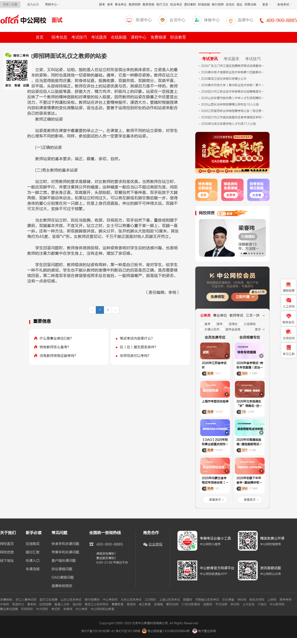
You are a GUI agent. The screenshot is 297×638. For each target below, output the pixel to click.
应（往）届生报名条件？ (139, 347)
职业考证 (176, 4)
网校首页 (7, 544)
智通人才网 (61, 604)
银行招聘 (218, 4)
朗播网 (187, 599)
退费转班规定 (61, 586)
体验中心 (212, 20)
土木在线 (248, 604)
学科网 (241, 599)
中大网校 (42, 609)
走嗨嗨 (158, 604)
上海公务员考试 (169, 599)
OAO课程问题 (62, 577)
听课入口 (33, 561)
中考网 (4, 604)
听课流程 (33, 569)
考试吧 (55, 609)
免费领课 (158, 37)
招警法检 (250, 4)
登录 (6, 4)
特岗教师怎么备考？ (55, 347)
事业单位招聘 (9, 609)
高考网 (31, 604)
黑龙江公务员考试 (96, 604)
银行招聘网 (92, 599)
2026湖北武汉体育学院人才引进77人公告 (228, 123)
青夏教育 (118, 604)
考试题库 (99, 37)
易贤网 (131, 604)
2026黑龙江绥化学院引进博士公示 (224, 78)
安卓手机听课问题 (65, 544)
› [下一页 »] (115, 310)
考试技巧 (79, 37)
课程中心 (139, 37)
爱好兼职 (190, 4)
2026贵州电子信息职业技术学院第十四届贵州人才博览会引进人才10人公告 (233, 72)
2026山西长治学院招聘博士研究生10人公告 (230, 104)
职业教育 (178, 37)
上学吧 (272, 599)
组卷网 (207, 604)
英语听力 (18, 604)
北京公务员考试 (131, 599)
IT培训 (262, 604)
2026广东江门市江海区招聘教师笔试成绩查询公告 (233, 66)
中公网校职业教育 (102, 609)
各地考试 (284, 4)
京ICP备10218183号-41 (98, 631)
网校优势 (7, 552)
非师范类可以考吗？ (135, 356)
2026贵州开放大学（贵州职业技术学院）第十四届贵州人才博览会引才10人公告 (233, 85)
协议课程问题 (61, 569)
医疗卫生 (162, 4)
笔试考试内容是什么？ (137, 338)
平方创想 (221, 604)
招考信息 (59, 37)
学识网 (234, 604)
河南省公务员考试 (207, 599)
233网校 (150, 599)
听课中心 (144, 20)
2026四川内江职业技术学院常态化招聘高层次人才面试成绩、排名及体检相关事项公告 (233, 91)
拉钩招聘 (45, 604)
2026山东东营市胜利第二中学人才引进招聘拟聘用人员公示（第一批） (233, 98)
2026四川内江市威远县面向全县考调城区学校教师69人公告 (233, 117)
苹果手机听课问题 (65, 552)
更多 (266, 4)
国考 (102, 4)
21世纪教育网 (191, 604)
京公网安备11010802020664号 (169, 631)
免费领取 (217, 297)
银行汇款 (33, 552)
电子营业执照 (204, 631)
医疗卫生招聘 (48, 599)
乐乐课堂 (228, 599)
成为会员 (33, 4)
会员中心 (177, 20)
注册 (14, 4)
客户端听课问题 (63, 561)
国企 (240, 4)
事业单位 (121, 4)
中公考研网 (110, 599)
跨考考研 (286, 599)
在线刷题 (119, 37)
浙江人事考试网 (26, 599)
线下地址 (7, 561)
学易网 (67, 609)
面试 (56, 20)
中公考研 (81, 609)
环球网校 (27, 609)
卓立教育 (145, 604)
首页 (40, 37)
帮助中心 (52, 4)
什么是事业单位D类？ (57, 338)
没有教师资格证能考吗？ (59, 356)
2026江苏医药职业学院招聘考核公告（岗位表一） (233, 111)
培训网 (77, 604)
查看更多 (215, 499)
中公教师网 (277, 604)
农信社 (230, 4)
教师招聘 (135, 4)
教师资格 (148, 4)
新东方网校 (256, 599)
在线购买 (33, 544)
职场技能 (204, 4)
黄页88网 (172, 604)
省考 (110, 4)
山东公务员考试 (71, 599)
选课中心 (245, 20)
